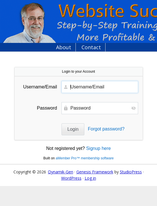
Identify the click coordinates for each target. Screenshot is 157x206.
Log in (90, 178)
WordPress (71, 178)
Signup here (98, 148)
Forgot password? (106, 128)
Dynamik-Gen (60, 172)
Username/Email (40, 86)
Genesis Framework (94, 172)
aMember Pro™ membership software (85, 158)
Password (47, 108)
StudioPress (131, 172)
